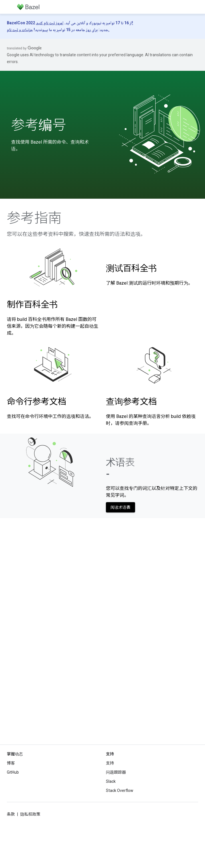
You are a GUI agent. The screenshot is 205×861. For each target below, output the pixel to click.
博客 (11, 763)
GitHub (13, 772)
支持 (110, 763)
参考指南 (34, 218)
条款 (11, 814)
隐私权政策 (30, 814)
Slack (111, 781)
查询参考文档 (131, 402)
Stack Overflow (119, 790)
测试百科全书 (131, 268)
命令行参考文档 (36, 402)
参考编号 (38, 125)
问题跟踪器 (116, 772)
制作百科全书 (32, 304)
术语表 (120, 467)
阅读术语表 (120, 507)
